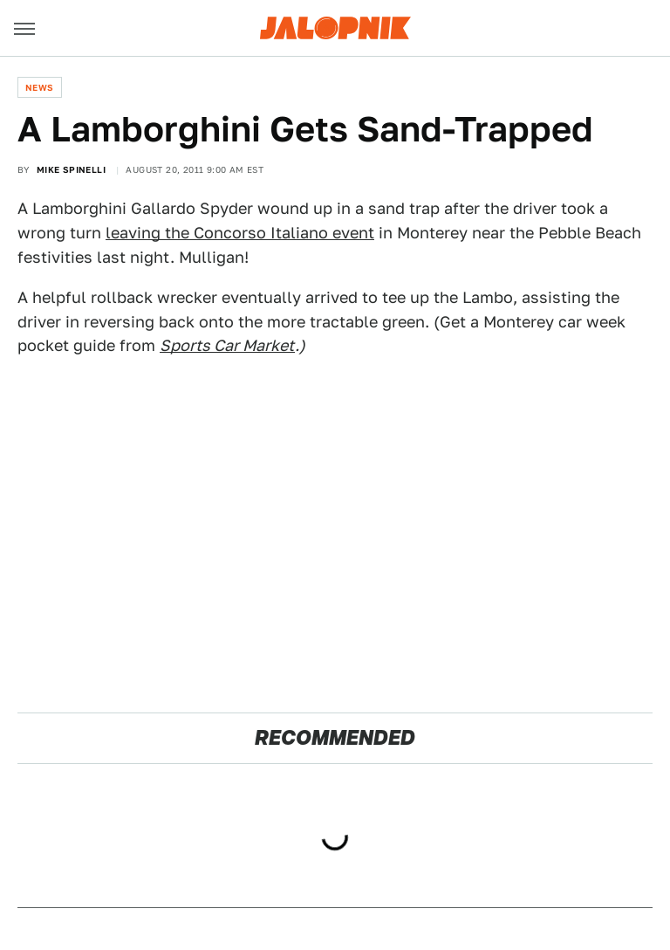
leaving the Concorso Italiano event (240, 233)
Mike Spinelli (71, 169)
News (39, 87)
